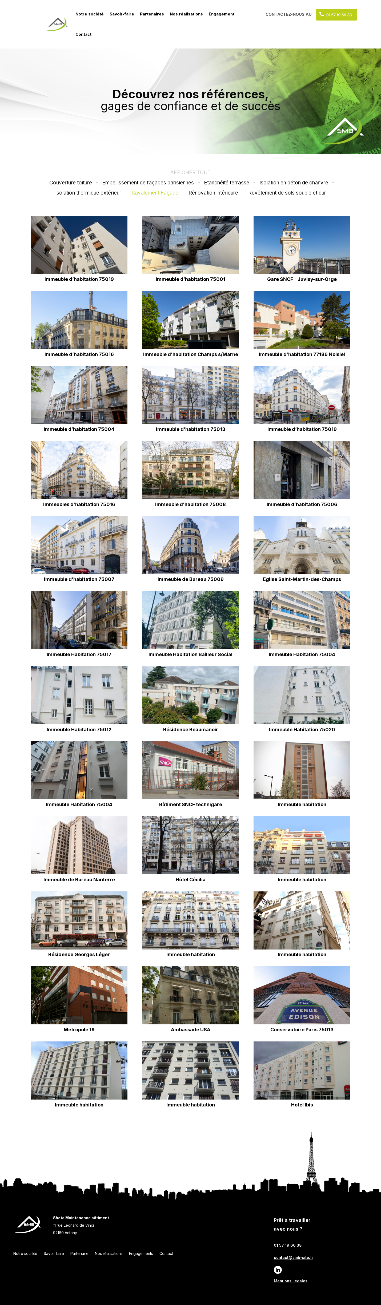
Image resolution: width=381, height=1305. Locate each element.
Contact (83, 34)
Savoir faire (54, 1253)
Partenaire (79, 1253)
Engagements (141, 1253)
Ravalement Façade (154, 193)
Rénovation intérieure (213, 193)
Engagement (221, 14)
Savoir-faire (122, 14)
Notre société (89, 14)
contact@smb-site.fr (293, 1257)
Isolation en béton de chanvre (293, 183)
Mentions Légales (290, 1281)
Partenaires (152, 14)
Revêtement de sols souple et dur (287, 193)
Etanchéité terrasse (226, 183)
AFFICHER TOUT (190, 173)
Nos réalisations (186, 14)
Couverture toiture (70, 183)
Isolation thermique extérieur (88, 193)
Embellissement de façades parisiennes (148, 183)
